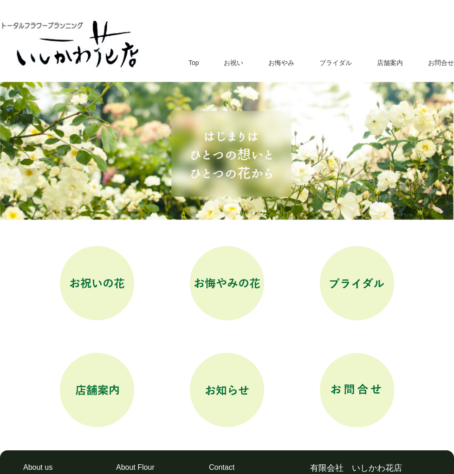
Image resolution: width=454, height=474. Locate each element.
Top (193, 62)
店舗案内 (390, 62)
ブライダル (335, 62)
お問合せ (441, 62)
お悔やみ (281, 62)
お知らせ (227, 390)
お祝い (233, 62)
